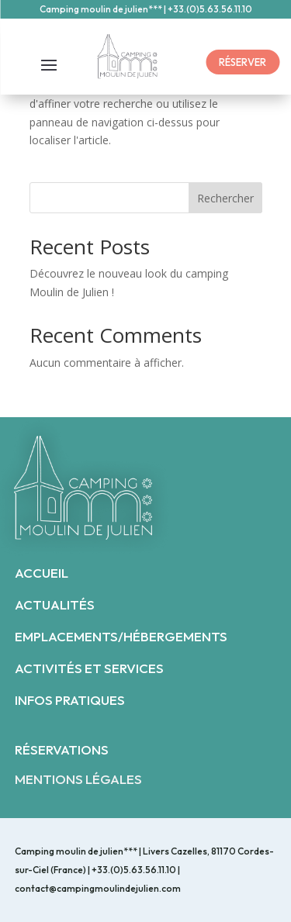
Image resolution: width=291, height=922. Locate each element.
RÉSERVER (242, 62)
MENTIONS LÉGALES (78, 779)
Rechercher (225, 198)
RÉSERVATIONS (62, 749)
